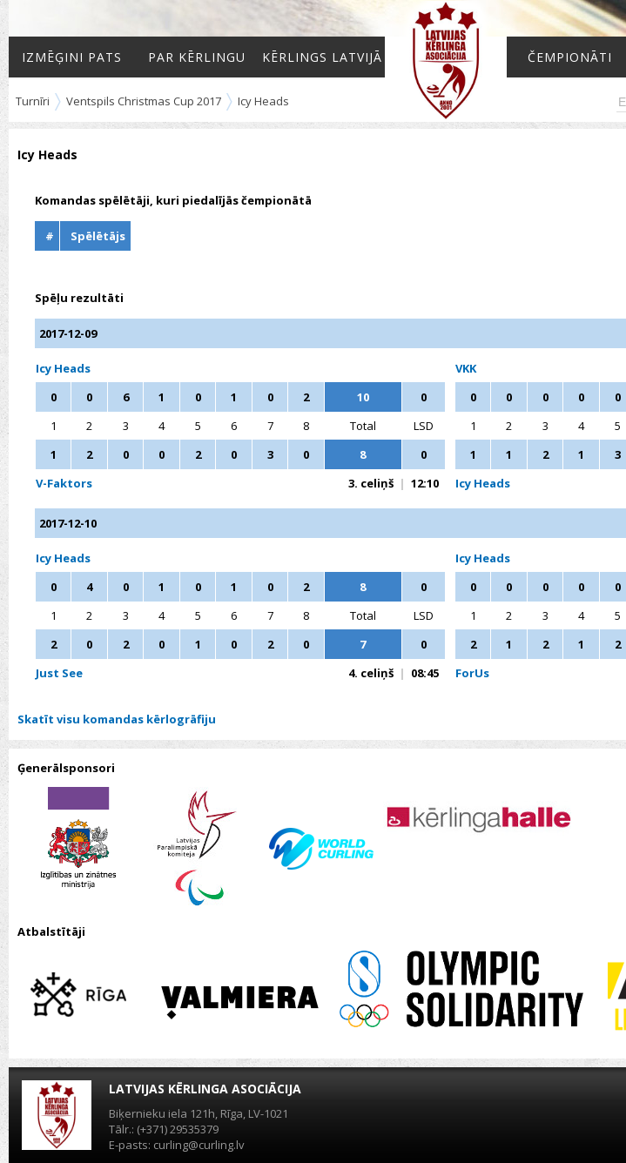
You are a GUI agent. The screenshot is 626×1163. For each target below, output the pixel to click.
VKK (465, 368)
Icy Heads (263, 101)
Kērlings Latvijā (322, 57)
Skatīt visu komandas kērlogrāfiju (116, 719)
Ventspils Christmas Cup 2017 (143, 101)
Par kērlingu (197, 57)
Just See (59, 673)
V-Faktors (64, 483)
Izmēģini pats (72, 57)
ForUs (472, 673)
